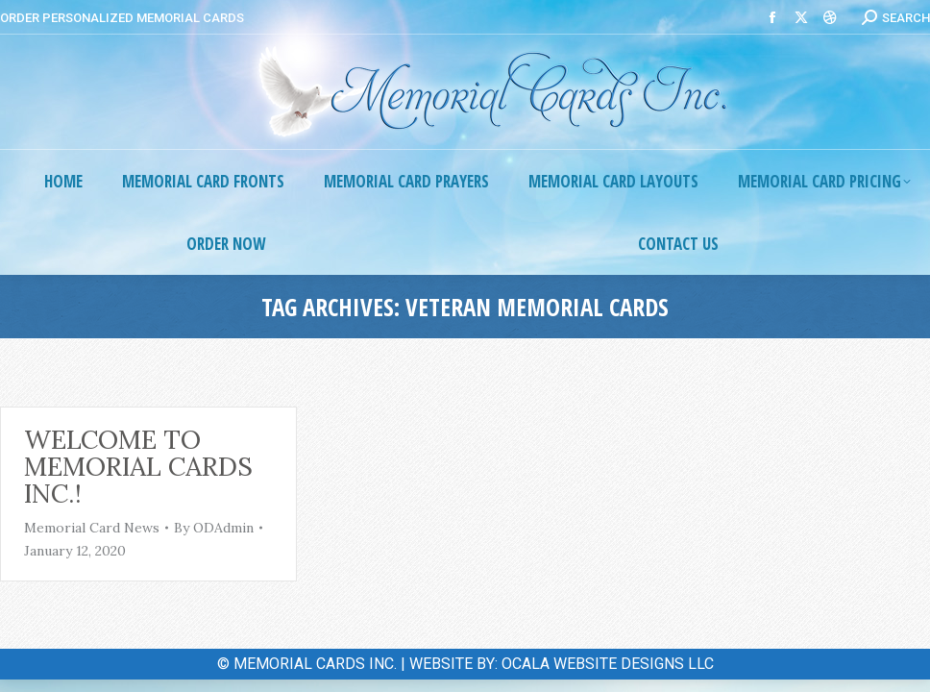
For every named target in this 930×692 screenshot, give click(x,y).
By (214, 527)
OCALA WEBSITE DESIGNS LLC (608, 664)
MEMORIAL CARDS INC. (315, 664)
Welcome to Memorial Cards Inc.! (138, 466)
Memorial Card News (91, 527)
